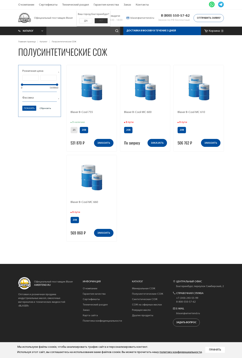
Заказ (127, 4)
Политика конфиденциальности (102, 321)
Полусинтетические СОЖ (147, 294)
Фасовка (28, 97)
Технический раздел (75, 4)
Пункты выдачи (111, 16)
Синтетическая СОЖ (144, 299)
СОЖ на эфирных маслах (147, 305)
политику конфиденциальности (181, 352)
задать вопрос (186, 322)
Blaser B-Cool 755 (82, 112)
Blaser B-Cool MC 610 (191, 112)
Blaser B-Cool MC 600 (137, 112)
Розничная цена (32, 71)
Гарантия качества (106, 4)
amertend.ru (42, 285)
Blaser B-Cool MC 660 (84, 202)
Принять (215, 349)
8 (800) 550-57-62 (175, 16)
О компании (26, 4)
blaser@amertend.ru (142, 18)
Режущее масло (141, 310)
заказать (103, 143)
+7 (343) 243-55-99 (187, 298)
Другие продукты (142, 315)
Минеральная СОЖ (143, 288)
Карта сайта (90, 315)
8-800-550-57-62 (186, 302)
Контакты (142, 4)
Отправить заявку (208, 18)
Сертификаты (48, 4)
